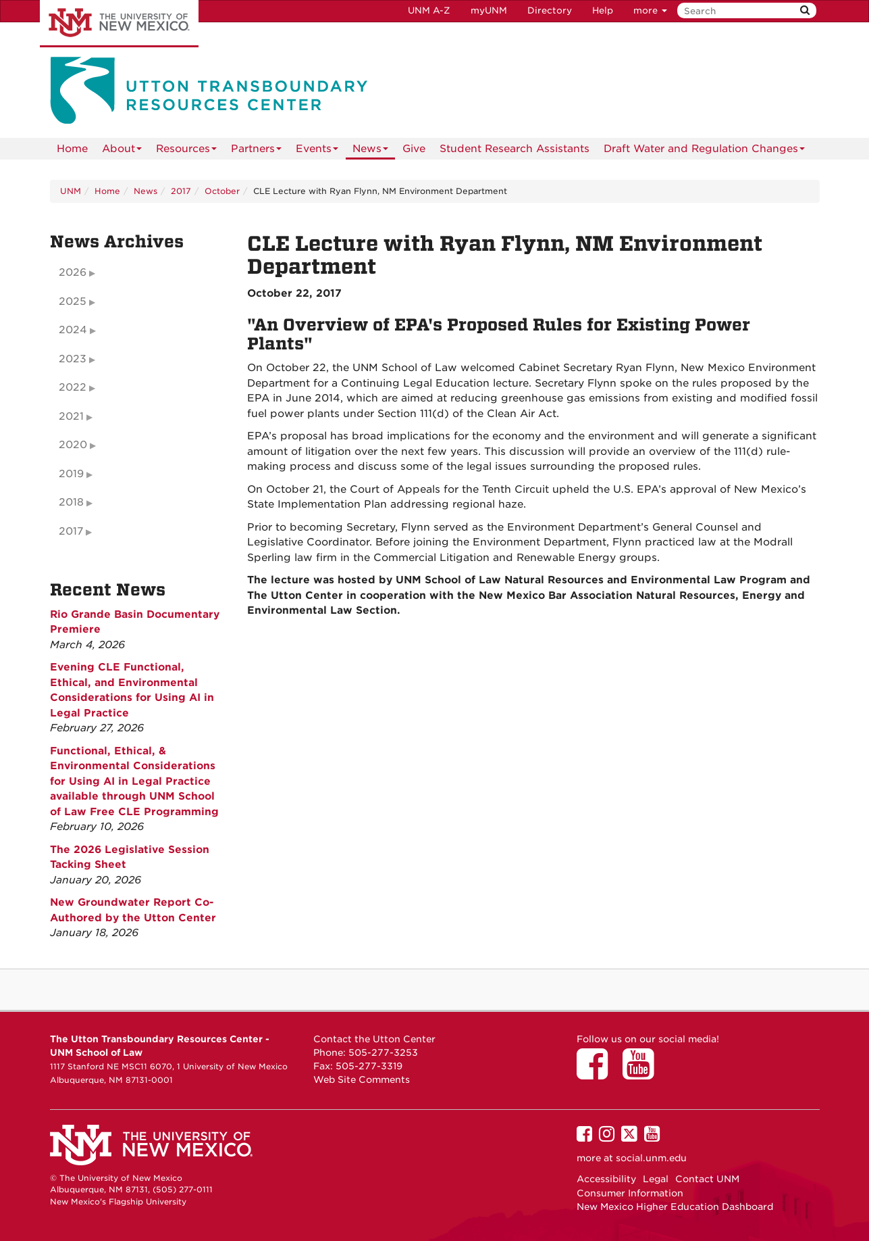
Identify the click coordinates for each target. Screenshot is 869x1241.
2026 (72, 272)
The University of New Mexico (119, 23)
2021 (71, 416)
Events (317, 151)
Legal (655, 1178)
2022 (72, 387)
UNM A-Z (429, 10)
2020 (73, 445)
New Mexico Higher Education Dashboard (675, 1206)
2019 (71, 474)
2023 (72, 359)
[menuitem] (72, 149)
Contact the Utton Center (374, 1038)
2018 (71, 502)
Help (602, 10)
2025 (72, 301)
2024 (73, 330)
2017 (181, 191)
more (650, 10)
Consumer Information (630, 1193)
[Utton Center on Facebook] (597, 1073)
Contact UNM (707, 1178)
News (370, 151)
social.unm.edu (651, 1157)
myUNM (489, 10)
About (122, 151)
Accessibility (606, 1178)
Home (72, 149)
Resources (186, 151)
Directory (549, 10)
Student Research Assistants (514, 149)
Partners (256, 151)
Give (413, 149)
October (222, 191)
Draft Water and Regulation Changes (704, 151)
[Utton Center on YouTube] (643, 1073)
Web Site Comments (361, 1079)
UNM (70, 191)
